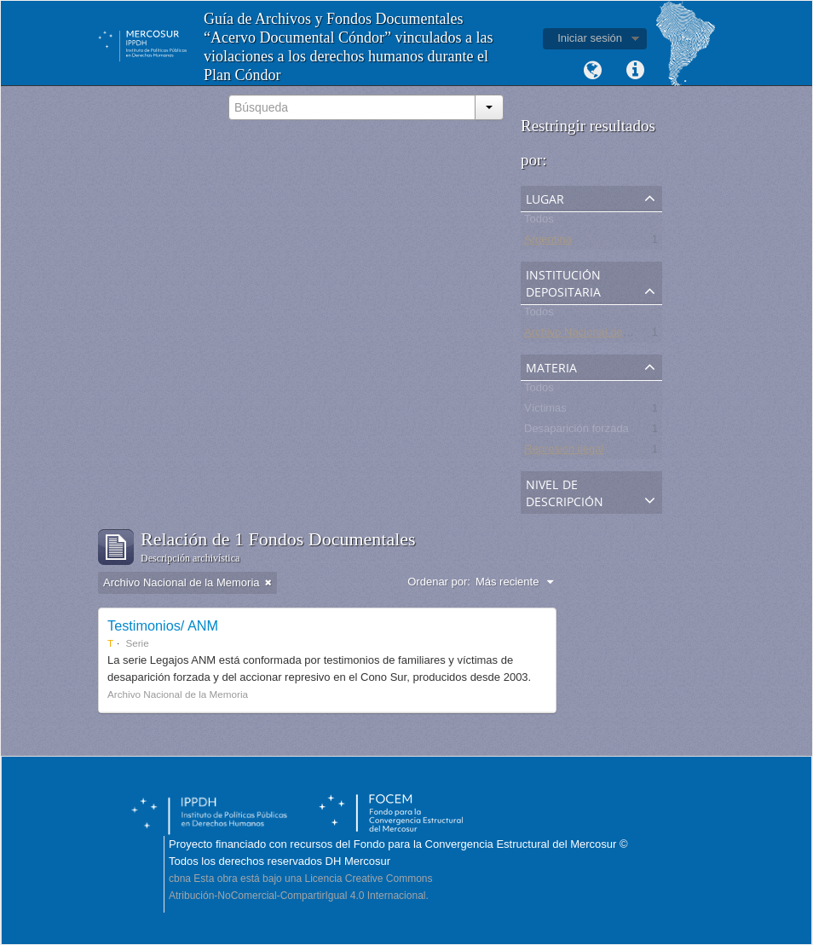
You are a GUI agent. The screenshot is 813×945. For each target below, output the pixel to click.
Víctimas (545, 411)
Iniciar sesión (589, 38)
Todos (539, 222)
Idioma (592, 70)
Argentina (548, 242)
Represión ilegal (563, 452)
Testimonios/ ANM (162, 625)
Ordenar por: (438, 581)
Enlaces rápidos (635, 70)
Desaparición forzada (576, 431)
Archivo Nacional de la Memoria (602, 335)
